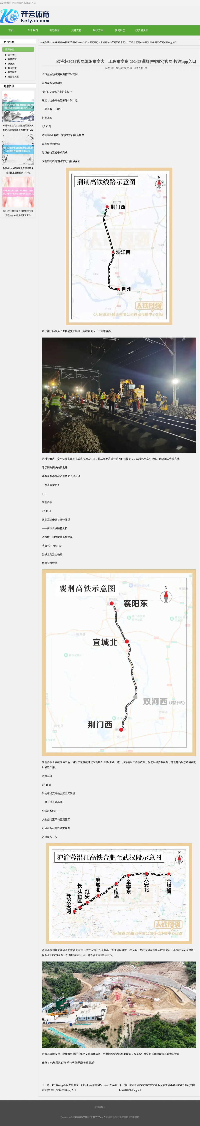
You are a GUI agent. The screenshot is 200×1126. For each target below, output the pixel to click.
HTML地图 (134, 1117)
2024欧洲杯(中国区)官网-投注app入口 (69, 42)
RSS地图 (124, 1117)
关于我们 (33, 30)
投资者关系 (141, 30)
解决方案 (98, 30)
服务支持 (76, 30)
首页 (10, 30)
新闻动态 (120, 30)
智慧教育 (54, 30)
